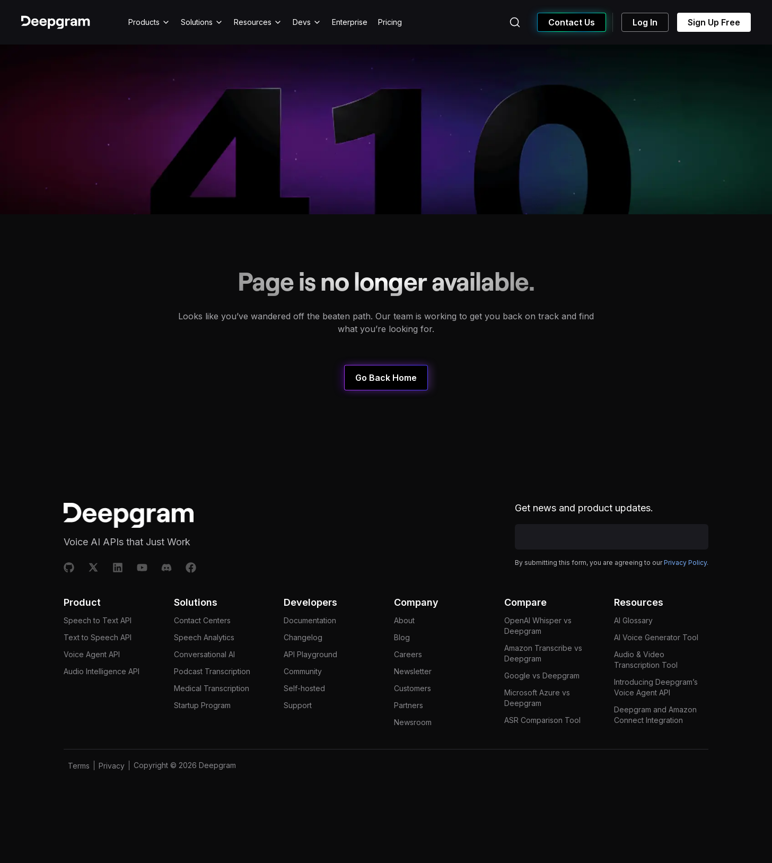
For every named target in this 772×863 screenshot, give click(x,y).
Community (303, 691)
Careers (408, 674)
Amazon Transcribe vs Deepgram (543, 673)
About (404, 640)
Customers (412, 708)
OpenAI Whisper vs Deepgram (538, 646)
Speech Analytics (204, 657)
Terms (79, 785)
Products (149, 22)
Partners (408, 725)
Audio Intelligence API (101, 691)
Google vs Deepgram (542, 695)
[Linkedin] (117, 567)
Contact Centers (202, 640)
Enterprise (349, 22)
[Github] (69, 567)
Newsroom (413, 742)
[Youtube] (142, 567)
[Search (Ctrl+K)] (514, 22)
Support (298, 725)
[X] (93, 567)
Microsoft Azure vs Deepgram (537, 718)
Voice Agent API (92, 674)
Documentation (310, 640)
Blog (402, 657)
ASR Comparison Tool (542, 740)
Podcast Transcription (212, 691)
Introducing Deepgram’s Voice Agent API (656, 707)
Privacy (112, 785)
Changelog (303, 657)
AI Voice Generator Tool (656, 657)
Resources (258, 22)
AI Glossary (633, 640)
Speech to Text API (97, 640)
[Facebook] (191, 567)
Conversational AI (204, 674)
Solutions (202, 22)
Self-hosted (304, 708)
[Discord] (166, 567)
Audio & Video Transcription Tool (646, 680)
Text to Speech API (97, 657)
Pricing (390, 22)
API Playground (310, 674)
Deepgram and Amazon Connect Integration (655, 735)
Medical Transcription (211, 708)
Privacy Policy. (686, 588)
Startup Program (202, 725)
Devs (307, 22)
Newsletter (413, 691)
